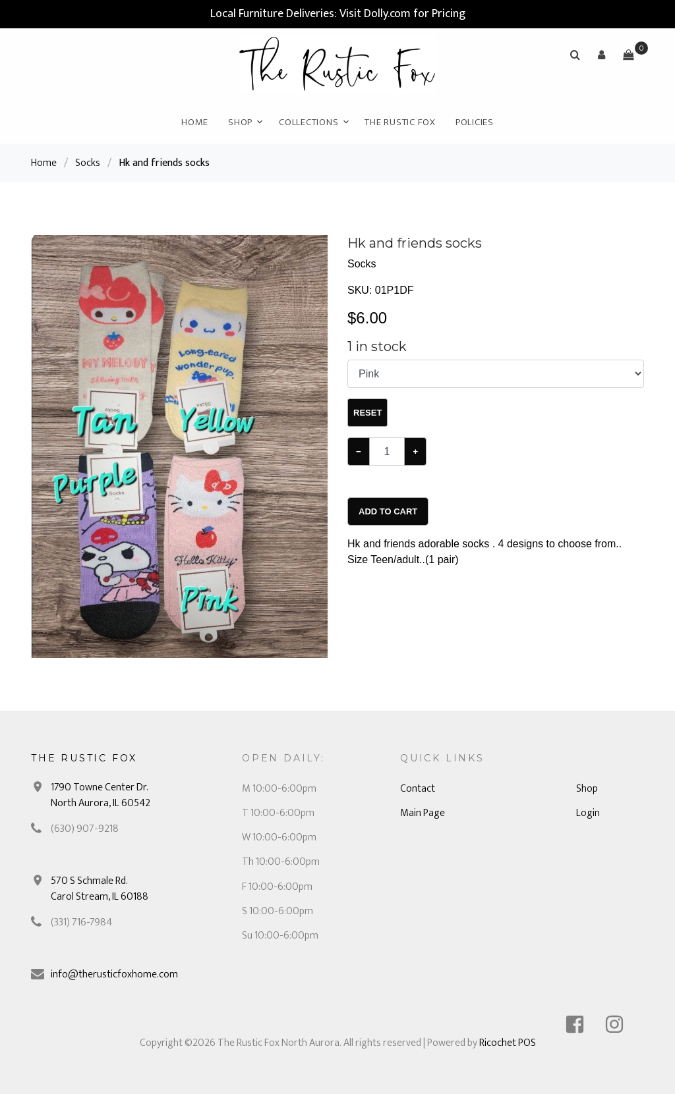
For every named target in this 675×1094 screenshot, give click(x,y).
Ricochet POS (507, 1043)
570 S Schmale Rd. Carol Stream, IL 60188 (99, 889)
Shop (240, 122)
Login (588, 813)
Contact (417, 789)
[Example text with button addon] (387, 451)
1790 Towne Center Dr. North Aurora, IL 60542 (100, 795)
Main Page (422, 813)
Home (194, 122)
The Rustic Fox (400, 122)
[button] (602, 54)
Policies (474, 122)
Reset (367, 413)
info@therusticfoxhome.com (114, 974)
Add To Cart (388, 511)
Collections (308, 122)
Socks (87, 163)
